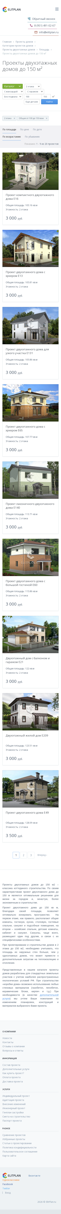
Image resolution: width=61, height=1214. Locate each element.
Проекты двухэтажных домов (18, 49)
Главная (7, 42)
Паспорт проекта (12, 1120)
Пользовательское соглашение (19, 1151)
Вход (8, 1193)
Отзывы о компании (13, 1046)
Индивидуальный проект (16, 1095)
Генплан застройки (13, 1112)
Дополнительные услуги (15, 1069)
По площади (9, 129)
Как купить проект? (13, 1073)
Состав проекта (11, 1065)
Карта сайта (9, 1155)
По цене (24, 129)
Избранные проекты (13, 1139)
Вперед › (42, 855)
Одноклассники (10, 1180)
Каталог (9, 86)
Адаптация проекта (13, 1100)
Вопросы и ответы (12, 1050)
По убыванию (32, 136)
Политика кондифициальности (19, 1147)
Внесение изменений (14, 1104)
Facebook (7, 1184)
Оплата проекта (11, 1077)
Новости (7, 1038)
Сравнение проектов (14, 1135)
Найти (49, 101)
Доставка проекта (12, 1081)
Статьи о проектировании (17, 1143)
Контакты (7, 1042)
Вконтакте (34, 1176)
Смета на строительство (16, 1116)
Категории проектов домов (17, 46)
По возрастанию (11, 136)
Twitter (6, 1188)
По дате (37, 129)
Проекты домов (24, 42)
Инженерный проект (13, 1108)
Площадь (44, 49)
